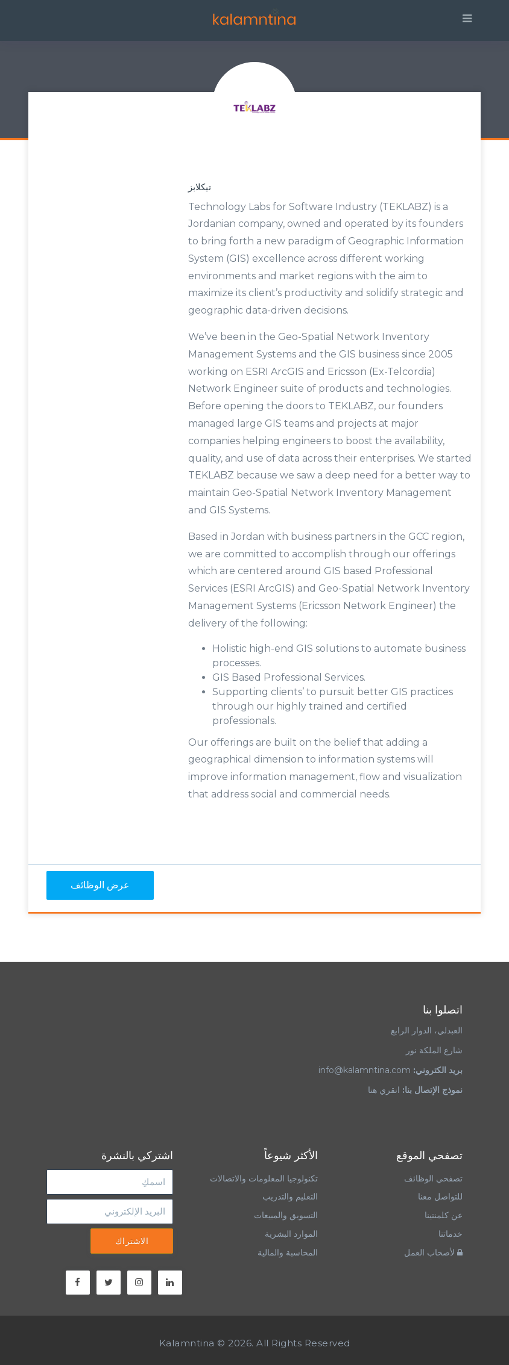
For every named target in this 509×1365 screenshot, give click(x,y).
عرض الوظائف (100, 885)
